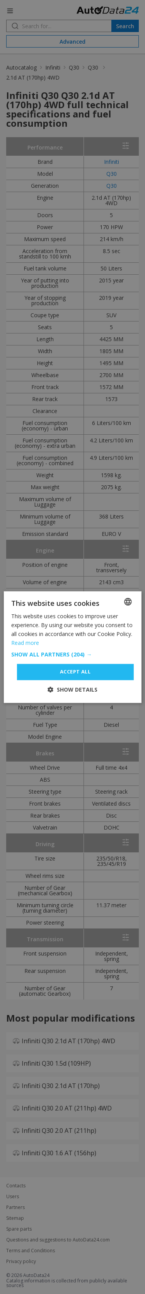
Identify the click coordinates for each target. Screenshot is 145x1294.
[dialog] (72, 647)
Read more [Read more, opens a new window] (25, 642)
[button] (72, 654)
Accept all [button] (75, 671)
